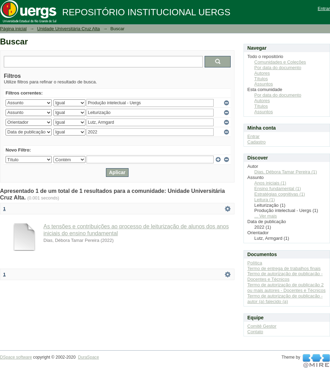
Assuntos (263, 84)
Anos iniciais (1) (270, 183)
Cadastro (256, 142)
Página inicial (13, 28)
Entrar (324, 8)
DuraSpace (88, 357)
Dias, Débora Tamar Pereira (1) (285, 171)
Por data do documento (277, 67)
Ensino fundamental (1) (277, 188)
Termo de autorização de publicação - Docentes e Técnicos (285, 276)
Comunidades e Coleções (280, 62)
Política (254, 262)
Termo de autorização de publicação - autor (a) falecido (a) (285, 298)
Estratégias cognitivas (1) (279, 194)
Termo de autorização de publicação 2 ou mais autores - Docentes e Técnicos (286, 287)
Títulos (261, 78)
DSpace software (16, 357)
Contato (255, 331)
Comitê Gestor (262, 326)
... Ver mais (265, 216)
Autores (262, 73)
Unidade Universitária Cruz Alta (68, 28)
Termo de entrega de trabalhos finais (284, 268)
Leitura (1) (264, 199)
